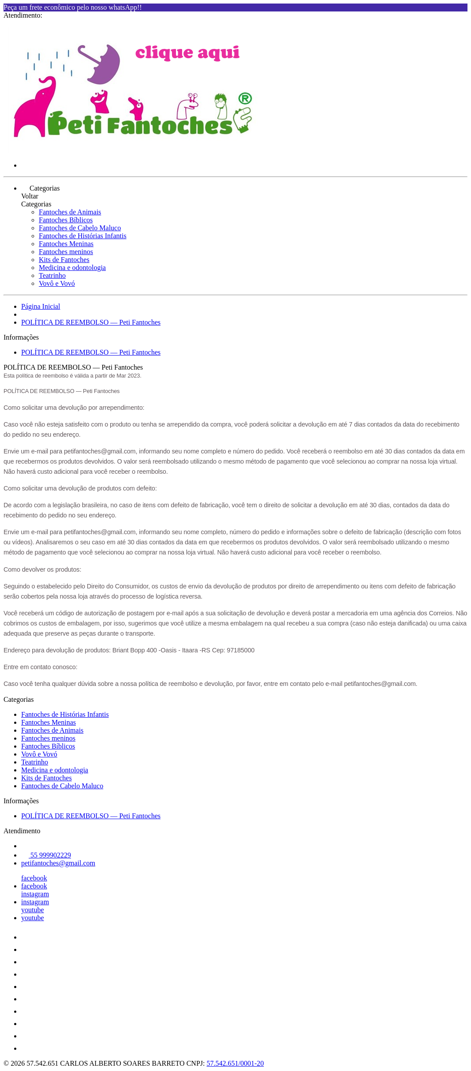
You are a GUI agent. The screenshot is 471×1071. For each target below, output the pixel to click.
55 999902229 (46, 855)
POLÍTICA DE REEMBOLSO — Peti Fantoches (91, 322)
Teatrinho (52, 275)
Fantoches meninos (66, 251)
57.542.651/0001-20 (235, 1063)
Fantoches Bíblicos (66, 220)
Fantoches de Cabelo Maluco (80, 228)
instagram (35, 894)
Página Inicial (40, 306)
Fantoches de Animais (70, 212)
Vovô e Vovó (57, 283)
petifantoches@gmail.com (58, 863)
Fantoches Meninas (66, 243)
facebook (34, 878)
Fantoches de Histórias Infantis (83, 236)
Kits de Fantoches (64, 259)
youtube (32, 910)
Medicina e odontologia (72, 267)
